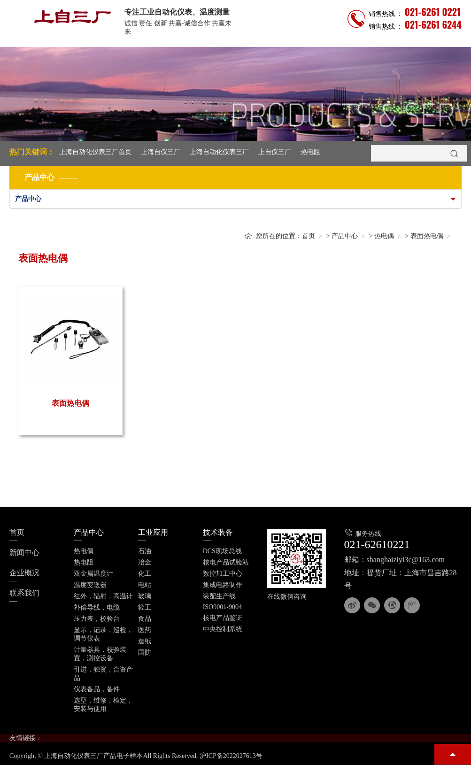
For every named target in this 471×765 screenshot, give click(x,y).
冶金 (144, 562)
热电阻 (310, 151)
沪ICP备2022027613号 (231, 755)
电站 (144, 584)
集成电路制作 (222, 584)
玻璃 (144, 596)
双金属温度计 (93, 573)
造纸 (144, 641)
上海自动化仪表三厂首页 (95, 151)
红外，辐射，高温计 (103, 596)
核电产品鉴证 (222, 617)
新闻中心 (24, 552)
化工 (144, 573)
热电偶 (384, 236)
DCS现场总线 (222, 551)
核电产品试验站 (226, 562)
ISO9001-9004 (222, 606)
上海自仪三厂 (160, 151)
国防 (144, 652)
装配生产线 (219, 596)
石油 (144, 551)
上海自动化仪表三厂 (219, 151)
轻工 (144, 607)
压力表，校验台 (97, 618)
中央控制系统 (222, 629)
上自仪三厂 (274, 151)
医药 (144, 630)
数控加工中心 (222, 573)
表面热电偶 (426, 236)
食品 (144, 618)
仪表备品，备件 (97, 689)
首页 (308, 236)
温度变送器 (90, 584)
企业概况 (24, 573)
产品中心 (345, 236)
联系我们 (24, 593)
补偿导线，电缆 (97, 607)
